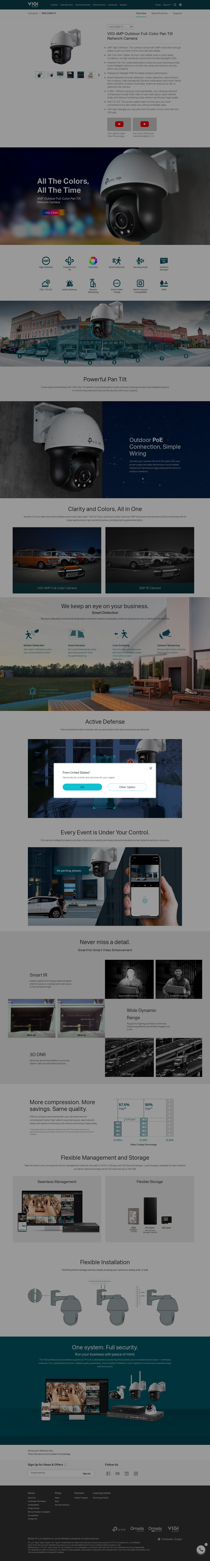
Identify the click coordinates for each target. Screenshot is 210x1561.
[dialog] (105, 780)
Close (150, 768)
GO (82, 787)
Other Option (127, 787)
